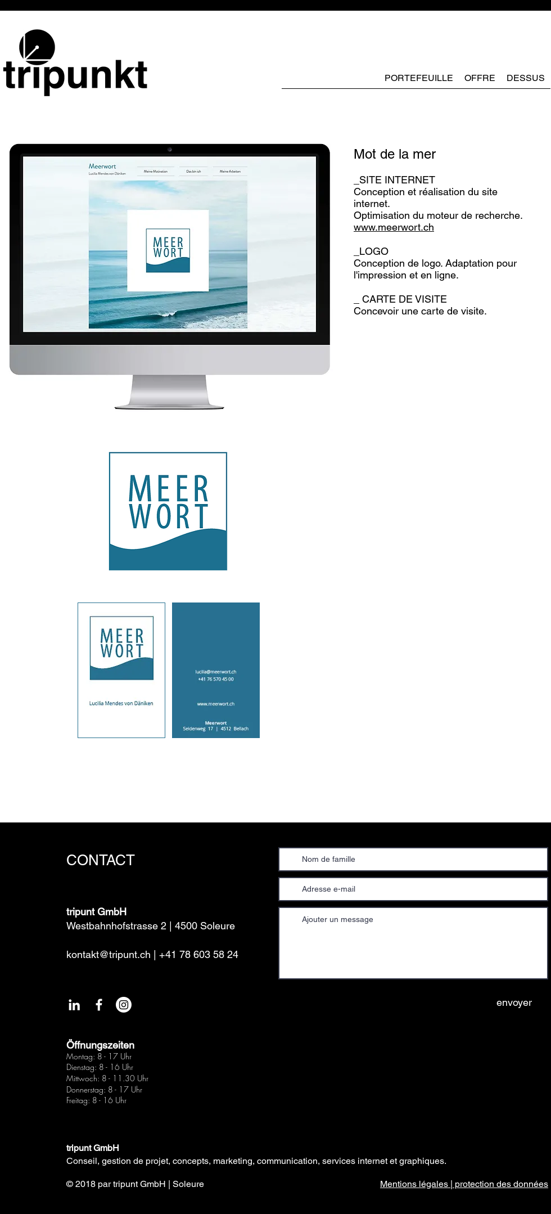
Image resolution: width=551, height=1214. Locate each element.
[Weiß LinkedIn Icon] (74, 1005)
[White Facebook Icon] (99, 1005)
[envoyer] (514, 1002)
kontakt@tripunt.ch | (111, 954)
